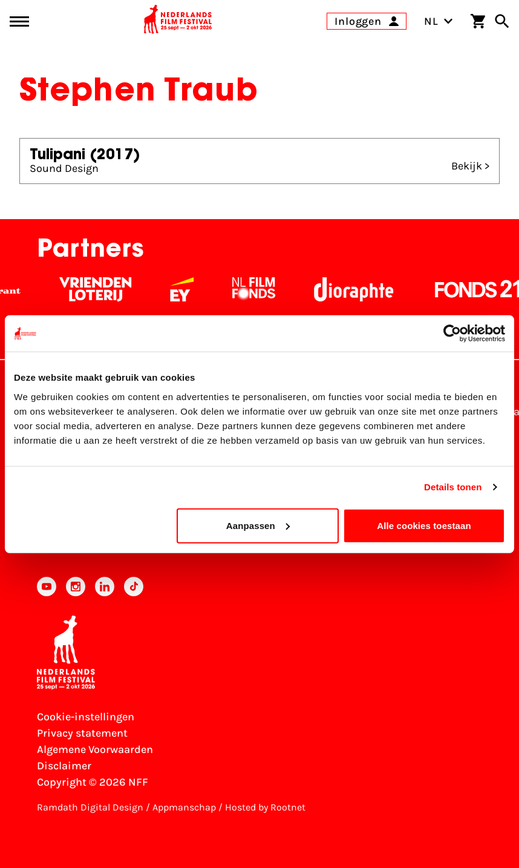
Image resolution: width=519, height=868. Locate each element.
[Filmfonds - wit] (261, 289)
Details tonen (452, 487)
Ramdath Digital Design (90, 807)
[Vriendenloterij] (103, 289)
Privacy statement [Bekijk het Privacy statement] (82, 733)
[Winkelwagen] (478, 21)
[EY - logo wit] (189, 289)
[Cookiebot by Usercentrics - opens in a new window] (452, 333)
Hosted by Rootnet (265, 807)
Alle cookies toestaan (424, 525)
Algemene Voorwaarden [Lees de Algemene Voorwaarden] (95, 749)
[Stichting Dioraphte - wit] (361, 289)
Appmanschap (184, 807)
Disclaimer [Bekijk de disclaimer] (64, 765)
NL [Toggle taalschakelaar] (438, 21)
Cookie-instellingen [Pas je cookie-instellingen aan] (85, 716)
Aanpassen (258, 525)
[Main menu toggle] (19, 21)
